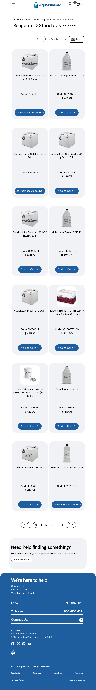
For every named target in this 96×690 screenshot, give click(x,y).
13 (52, 524)
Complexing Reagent (66, 389)
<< (23, 524)
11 (41, 524)
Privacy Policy (17, 680)
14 (57, 524)
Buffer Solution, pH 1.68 (30, 467)
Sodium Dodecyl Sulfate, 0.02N (67, 75)
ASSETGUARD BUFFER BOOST (30, 310)
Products (15, 673)
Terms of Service (77, 680)
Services (37, 673)
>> (73, 524)
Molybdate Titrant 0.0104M (67, 232)
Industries (57, 673)
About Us (79, 673)
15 (62, 524)
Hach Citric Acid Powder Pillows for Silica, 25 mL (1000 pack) (29, 392)
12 (46, 524)
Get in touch (21, 559)
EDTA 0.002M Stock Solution (67, 467)
